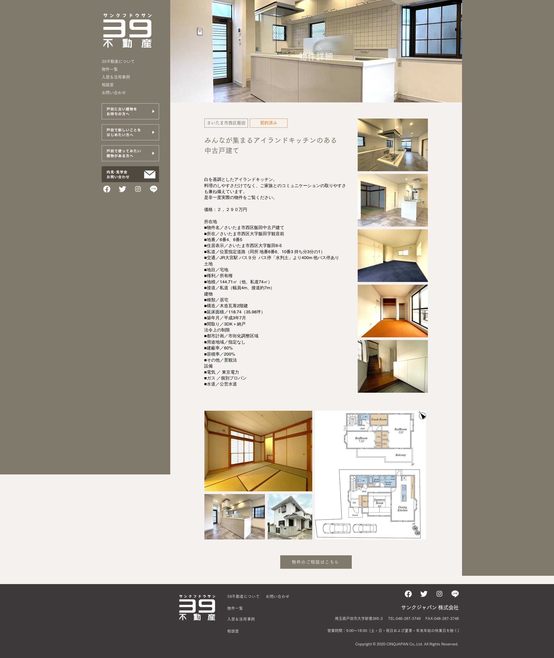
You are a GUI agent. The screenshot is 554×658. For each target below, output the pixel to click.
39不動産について (118, 61)
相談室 (108, 85)
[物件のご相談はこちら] (316, 562)
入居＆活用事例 (116, 77)
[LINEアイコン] (153, 189)
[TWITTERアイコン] (122, 189)
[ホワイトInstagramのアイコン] (138, 189)
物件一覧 (110, 69)
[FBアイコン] (107, 189)
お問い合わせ (114, 93)
